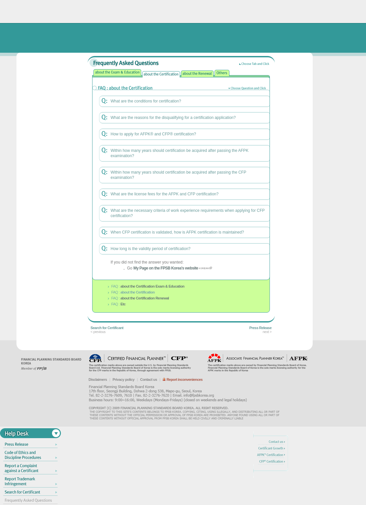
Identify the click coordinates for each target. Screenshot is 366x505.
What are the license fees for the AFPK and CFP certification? (165, 194)
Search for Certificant (107, 328)
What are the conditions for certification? (146, 101)
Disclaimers (98, 379)
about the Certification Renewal (144, 298)
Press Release (260, 328)
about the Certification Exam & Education (152, 286)
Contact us (148, 379)
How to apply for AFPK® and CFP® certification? (153, 134)
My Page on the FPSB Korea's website (165, 268)
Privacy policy (123, 379)
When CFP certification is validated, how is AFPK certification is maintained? (177, 232)
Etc (122, 304)
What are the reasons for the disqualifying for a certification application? (173, 117)
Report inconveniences (182, 379)
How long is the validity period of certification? (151, 248)
